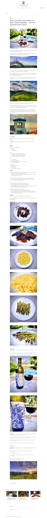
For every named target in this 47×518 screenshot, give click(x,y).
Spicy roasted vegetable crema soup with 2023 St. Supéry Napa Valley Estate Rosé (34, 499)
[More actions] (36, 18)
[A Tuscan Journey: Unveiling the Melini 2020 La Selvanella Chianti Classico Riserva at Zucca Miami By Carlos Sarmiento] (11, 494)
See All (40, 489)
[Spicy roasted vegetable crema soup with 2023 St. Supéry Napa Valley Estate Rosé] (35, 494)
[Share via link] (15, 483)
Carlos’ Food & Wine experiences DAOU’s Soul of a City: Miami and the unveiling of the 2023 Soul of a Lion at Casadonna (23, 499)
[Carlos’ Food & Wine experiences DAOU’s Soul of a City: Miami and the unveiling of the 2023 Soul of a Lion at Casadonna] (23, 494)
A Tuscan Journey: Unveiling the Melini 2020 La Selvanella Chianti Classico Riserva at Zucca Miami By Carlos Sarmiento (11, 499)
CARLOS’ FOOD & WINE (23, 5)
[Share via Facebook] (10, 483)
